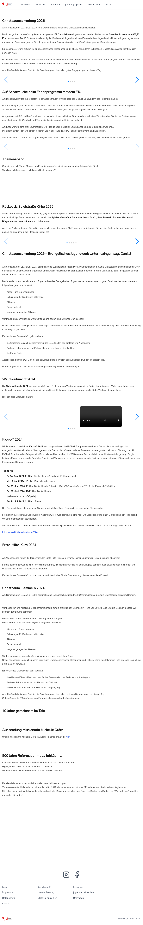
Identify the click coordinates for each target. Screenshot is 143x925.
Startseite (26, 4)
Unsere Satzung (46, 892)
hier (68, 737)
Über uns (41, 4)
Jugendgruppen (73, 4)
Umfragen (78, 897)
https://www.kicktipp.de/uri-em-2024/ (20, 532)
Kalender (55, 4)
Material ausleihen (47, 897)
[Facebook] (77, 874)
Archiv (109, 4)
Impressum (8, 892)
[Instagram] (66, 874)
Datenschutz (8, 897)
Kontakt (6, 903)
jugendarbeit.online (83, 892)
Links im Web (93, 4)
